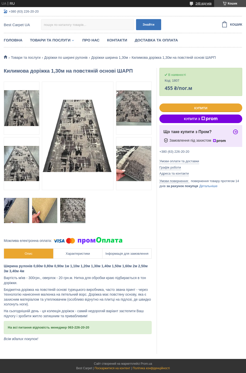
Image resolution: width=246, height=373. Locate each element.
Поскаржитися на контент (112, 368)
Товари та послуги (50, 40)
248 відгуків (204, 3)
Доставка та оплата (156, 40)
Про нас (91, 40)
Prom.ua (146, 363)
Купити (200, 108)
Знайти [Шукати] (148, 24)
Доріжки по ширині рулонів (66, 58)
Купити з (201, 119)
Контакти (117, 40)
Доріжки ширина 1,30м (109, 58)
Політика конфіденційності (151, 368)
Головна (13, 40)
